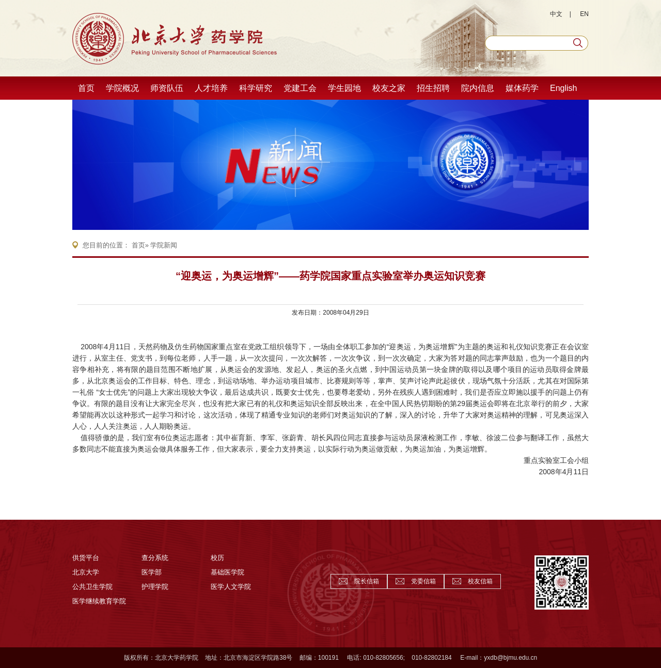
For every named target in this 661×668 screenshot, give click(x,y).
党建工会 (300, 88)
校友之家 (388, 88)
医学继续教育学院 (99, 601)
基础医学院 (227, 572)
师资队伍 (166, 88)
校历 (217, 558)
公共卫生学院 (92, 587)
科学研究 (255, 88)
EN (584, 14)
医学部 (151, 572)
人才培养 (211, 88)
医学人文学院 (231, 587)
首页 (86, 88)
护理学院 (154, 587)
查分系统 (154, 558)
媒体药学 (522, 88)
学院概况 (122, 88)
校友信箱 (480, 581)
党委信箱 (423, 581)
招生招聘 (433, 88)
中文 (556, 14)
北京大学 (85, 572)
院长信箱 (366, 581)
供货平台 (85, 558)
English (563, 88)
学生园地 (344, 88)
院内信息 (477, 88)
